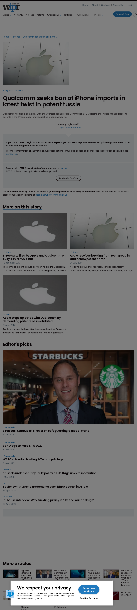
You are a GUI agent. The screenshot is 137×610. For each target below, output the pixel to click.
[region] (62, 593)
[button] (10, 594)
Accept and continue (89, 589)
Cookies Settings (89, 598)
